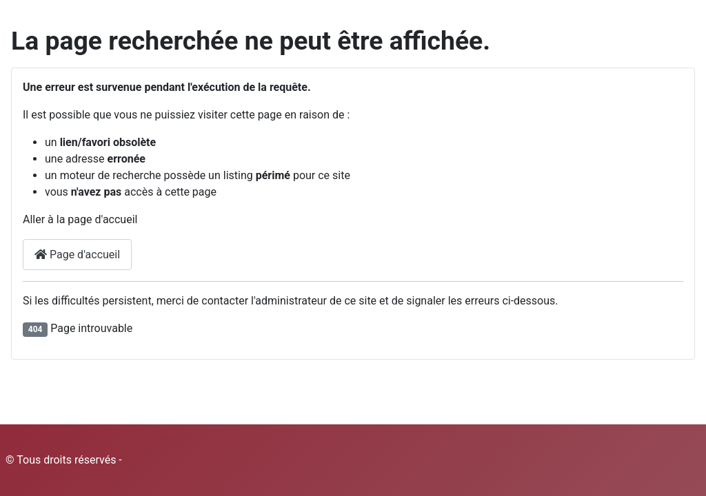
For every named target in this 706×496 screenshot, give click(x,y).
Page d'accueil (77, 254)
